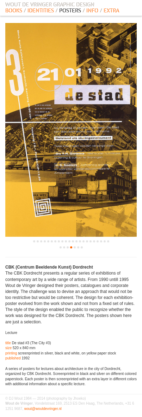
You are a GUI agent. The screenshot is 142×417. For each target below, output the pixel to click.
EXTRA (111, 10)
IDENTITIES (40, 10)
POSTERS (70, 10)
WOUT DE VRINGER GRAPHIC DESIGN (49, 4)
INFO (92, 10)
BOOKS (13, 10)
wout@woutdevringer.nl (43, 409)
